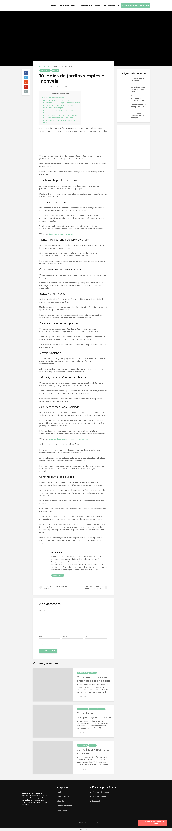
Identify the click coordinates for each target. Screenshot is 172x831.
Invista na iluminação (53, 108)
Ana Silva (44, 87)
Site (86, 636)
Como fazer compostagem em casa (94, 715)
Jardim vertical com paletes (56, 100)
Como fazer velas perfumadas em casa (138, 89)
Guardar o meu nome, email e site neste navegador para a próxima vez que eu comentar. (70, 644)
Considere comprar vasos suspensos (59, 105)
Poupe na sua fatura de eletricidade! (135, 5)
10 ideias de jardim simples (52, 98)
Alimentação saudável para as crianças (138, 115)
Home (41, 66)
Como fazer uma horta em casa (93, 751)
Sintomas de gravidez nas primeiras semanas (138, 98)
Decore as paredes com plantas (58, 110)
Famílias (54, 5)
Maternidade (100, 5)
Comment (42, 610)
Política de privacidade (99, 792)
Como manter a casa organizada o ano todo (93, 679)
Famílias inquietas (67, 5)
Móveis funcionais (52, 113)
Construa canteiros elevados (56, 123)
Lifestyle (111, 5)
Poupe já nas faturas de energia (154, 822)
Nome (41, 636)
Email (64, 636)
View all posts (57, 575)
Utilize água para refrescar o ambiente (60, 115)
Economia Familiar (85, 5)
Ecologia (93, 709)
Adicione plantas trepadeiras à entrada (60, 120)
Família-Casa (96, 823)
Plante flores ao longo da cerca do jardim (61, 103)
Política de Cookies (98, 797)
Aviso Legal (95, 801)
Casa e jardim (45, 70)
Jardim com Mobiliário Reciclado (58, 118)
